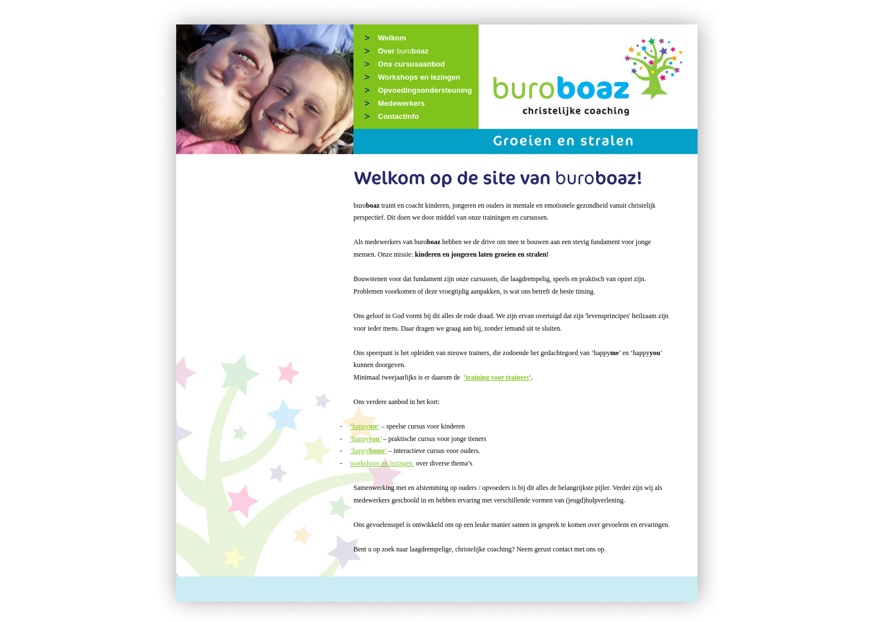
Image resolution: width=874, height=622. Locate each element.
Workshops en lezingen (419, 77)
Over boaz (403, 51)
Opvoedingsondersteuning (425, 90)
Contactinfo (398, 116)
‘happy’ (365, 426)
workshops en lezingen (382, 463)
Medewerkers (401, 103)
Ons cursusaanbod (411, 64)
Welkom (392, 38)
